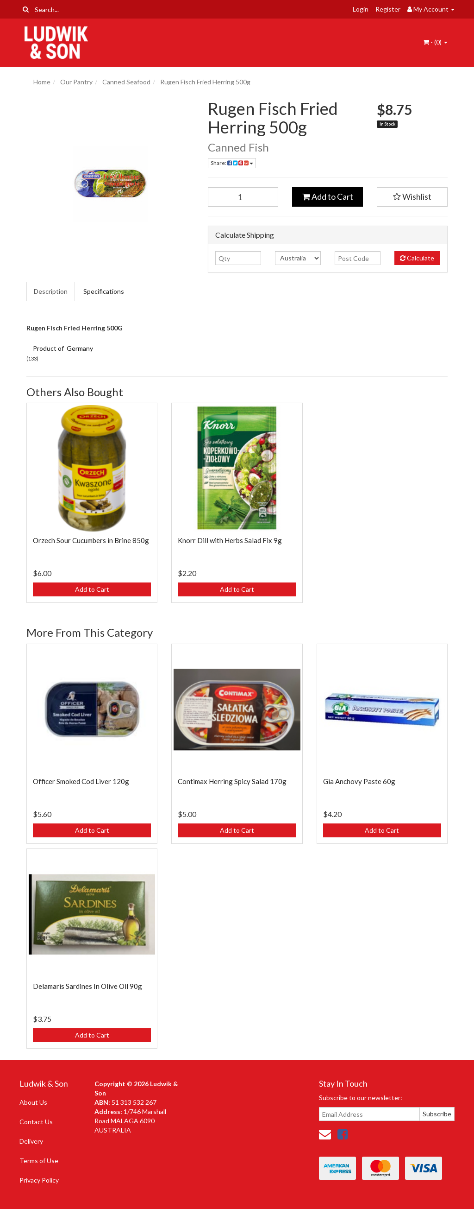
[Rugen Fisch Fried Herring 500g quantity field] (243, 197)
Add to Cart (327, 196)
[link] (342, 1134)
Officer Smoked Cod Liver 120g (81, 781)
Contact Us (36, 1122)
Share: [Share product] (232, 162)
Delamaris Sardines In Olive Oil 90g (87, 986)
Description (51, 291)
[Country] (298, 258)
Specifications (103, 291)
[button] (412, 197)
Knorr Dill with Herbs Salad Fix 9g (230, 540)
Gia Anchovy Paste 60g (359, 781)
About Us (33, 1102)
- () (435, 42)
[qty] (238, 258)
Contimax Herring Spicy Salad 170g (232, 781)
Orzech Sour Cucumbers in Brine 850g (91, 540)
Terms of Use (38, 1161)
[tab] (51, 291)
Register (387, 9)
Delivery (31, 1141)
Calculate (417, 258)
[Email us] (325, 1134)
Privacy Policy (39, 1180)
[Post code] (357, 258)
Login (360, 9)
